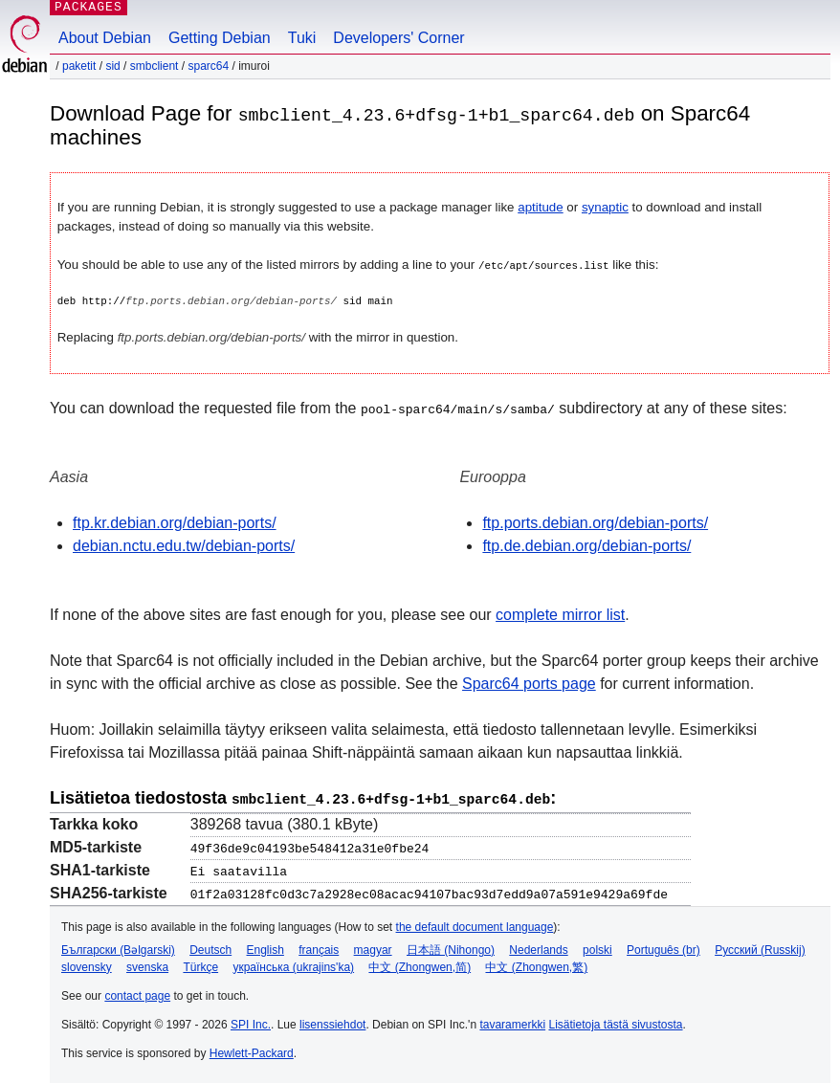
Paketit (79, 66)
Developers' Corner (398, 38)
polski (597, 947)
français (318, 947)
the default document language (475, 924)
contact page (137, 993)
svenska (147, 964)
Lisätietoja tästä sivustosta (615, 1021)
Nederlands (538, 947)
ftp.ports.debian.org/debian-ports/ (595, 522)
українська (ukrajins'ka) (293, 964)
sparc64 (208, 66)
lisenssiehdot (332, 1021)
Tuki (302, 38)
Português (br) (663, 947)
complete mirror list (560, 614)
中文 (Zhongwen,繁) (536, 964)
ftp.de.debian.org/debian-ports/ (586, 545)
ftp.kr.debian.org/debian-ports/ (174, 522)
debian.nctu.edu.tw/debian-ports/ (184, 545)
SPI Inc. (251, 1021)
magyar (373, 947)
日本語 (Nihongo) (451, 947)
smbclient (154, 66)
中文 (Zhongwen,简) (419, 964)
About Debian (104, 38)
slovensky (86, 964)
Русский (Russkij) (760, 947)
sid (112, 66)
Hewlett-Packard (252, 1050)
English (265, 947)
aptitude (540, 207)
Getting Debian (219, 38)
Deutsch (210, 947)
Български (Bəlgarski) (118, 947)
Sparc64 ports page (529, 682)
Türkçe (200, 964)
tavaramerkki (512, 1021)
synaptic (605, 207)
